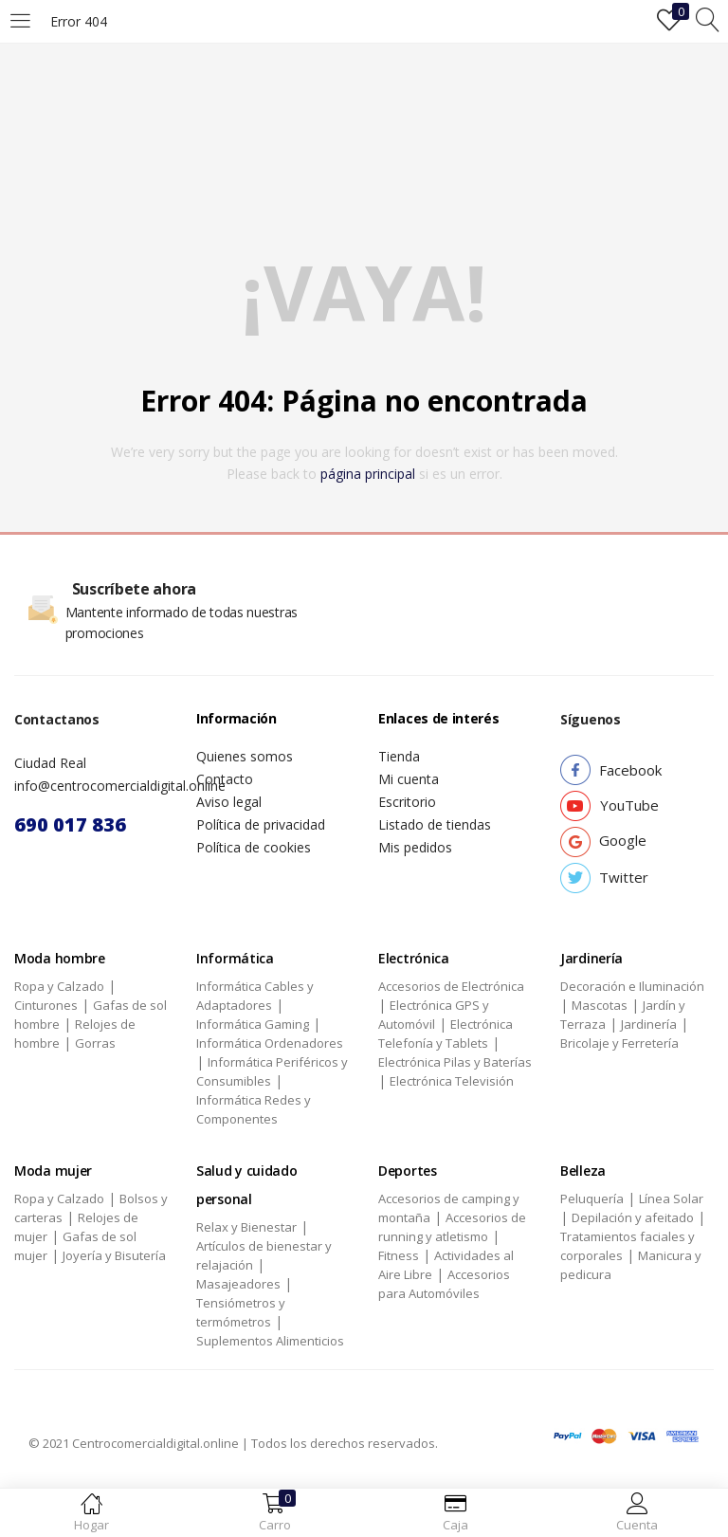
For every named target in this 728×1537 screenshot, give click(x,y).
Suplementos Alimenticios (270, 1340)
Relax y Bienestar (246, 1226)
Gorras (95, 1043)
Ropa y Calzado (59, 986)
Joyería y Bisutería (114, 1255)
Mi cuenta (408, 779)
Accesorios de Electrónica (451, 986)
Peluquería (592, 1198)
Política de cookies (253, 847)
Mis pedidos (415, 847)
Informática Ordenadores (269, 1043)
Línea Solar (671, 1198)
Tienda (399, 756)
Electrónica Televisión (452, 1080)
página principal (367, 474)
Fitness (398, 1255)
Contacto (224, 779)
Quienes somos (244, 756)
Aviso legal (229, 802)
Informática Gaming (252, 1024)
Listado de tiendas (434, 824)
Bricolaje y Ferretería (619, 1043)
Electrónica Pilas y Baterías (455, 1061)
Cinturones (46, 1005)
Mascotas (600, 1005)
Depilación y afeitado (633, 1217)
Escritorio (407, 802)
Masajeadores (238, 1283)
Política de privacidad (260, 824)
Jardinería (649, 1024)
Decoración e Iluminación (632, 986)
